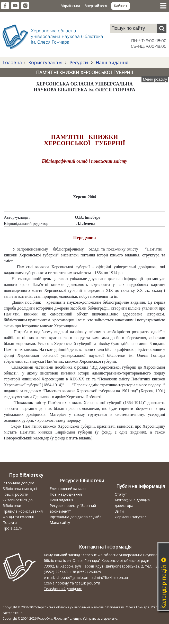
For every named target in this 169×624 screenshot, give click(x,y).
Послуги (10, 522)
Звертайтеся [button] (96, 5)
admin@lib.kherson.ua (110, 577)
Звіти (119, 511)
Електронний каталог (68, 488)
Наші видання (111, 62)
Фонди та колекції (18, 516)
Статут (121, 494)
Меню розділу (155, 79)
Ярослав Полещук (67, 618)
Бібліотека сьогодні (20, 488)
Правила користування (23, 511)
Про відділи (12, 528)
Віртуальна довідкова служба (76, 516)
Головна (12, 62)
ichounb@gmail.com (73, 577)
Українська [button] (70, 5)
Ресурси (78, 62)
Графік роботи (15, 494)
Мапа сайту (60, 522)
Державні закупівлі (131, 516)
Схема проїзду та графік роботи (72, 583)
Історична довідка (18, 483)
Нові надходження (66, 494)
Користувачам (45, 62)
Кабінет (120, 5)
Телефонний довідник (63, 588)
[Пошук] (161, 28)
